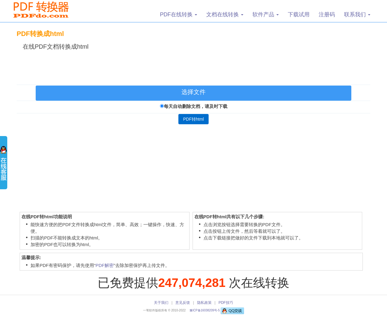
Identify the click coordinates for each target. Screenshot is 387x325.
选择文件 (193, 92)
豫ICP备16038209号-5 (205, 310)
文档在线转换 (224, 14)
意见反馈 (182, 303)
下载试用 (299, 14)
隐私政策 (204, 303)
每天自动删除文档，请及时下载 (195, 106)
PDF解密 (105, 265)
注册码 (327, 14)
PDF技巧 (226, 303)
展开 (3, 166)
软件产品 (265, 14)
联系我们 (357, 14)
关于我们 (161, 303)
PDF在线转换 (178, 14)
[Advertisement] (193, 66)
